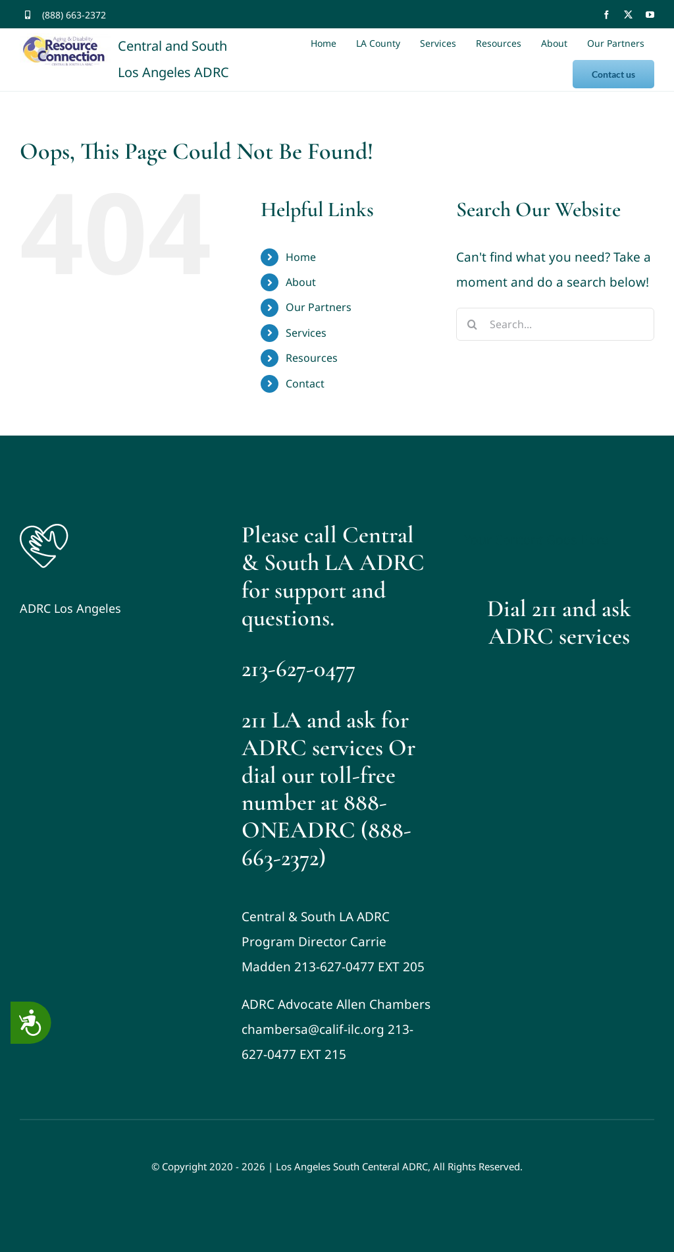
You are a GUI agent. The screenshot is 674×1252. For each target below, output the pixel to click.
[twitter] (628, 15)
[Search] (472, 324)
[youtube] (650, 15)
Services (306, 333)
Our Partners (318, 307)
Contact (305, 383)
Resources (312, 358)
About (301, 282)
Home (301, 257)
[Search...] (555, 324)
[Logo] (44, 527)
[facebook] (606, 15)
